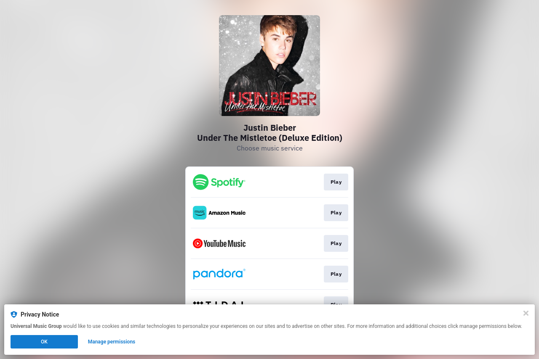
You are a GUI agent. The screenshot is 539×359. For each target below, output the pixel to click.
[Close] (526, 313)
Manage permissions (112, 342)
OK (44, 342)
